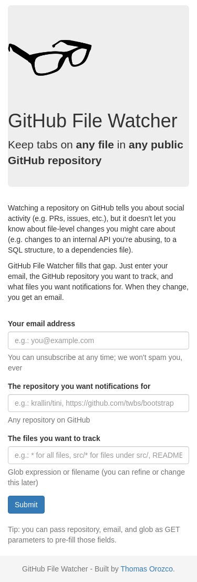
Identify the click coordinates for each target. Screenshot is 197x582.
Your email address (41, 323)
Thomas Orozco (147, 569)
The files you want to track (54, 438)
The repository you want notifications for (79, 386)
